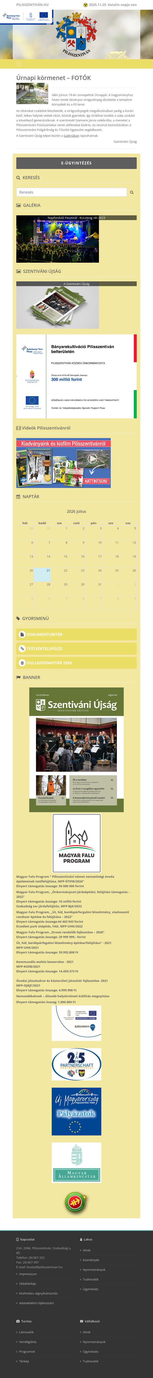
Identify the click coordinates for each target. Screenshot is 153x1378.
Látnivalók (26, 1332)
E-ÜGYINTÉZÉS (76, 163)
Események (91, 1260)
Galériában (71, 135)
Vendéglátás (28, 1342)
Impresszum (28, 1274)
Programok (27, 1351)
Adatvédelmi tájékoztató (36, 1303)
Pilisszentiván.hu (32, 4)
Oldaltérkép (27, 1283)
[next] (134, 510)
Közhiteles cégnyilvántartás (38, 1293)
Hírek (86, 1250)
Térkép (24, 1361)
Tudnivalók (90, 1279)
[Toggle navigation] (19, 64)
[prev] (18, 510)
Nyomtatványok (94, 1269)
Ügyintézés (90, 1289)
